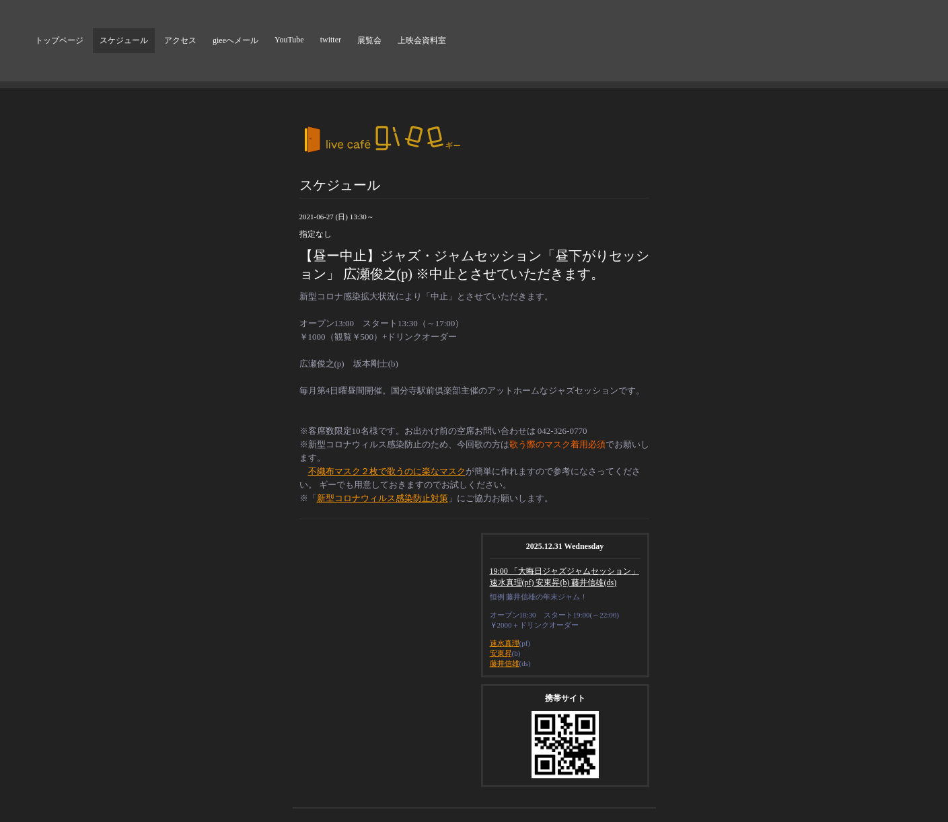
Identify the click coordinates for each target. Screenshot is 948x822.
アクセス (180, 40)
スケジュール (124, 40)
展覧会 (369, 40)
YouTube (289, 39)
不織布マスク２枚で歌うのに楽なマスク (387, 471)
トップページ (59, 40)
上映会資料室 (422, 40)
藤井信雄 (504, 663)
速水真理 (504, 643)
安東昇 (501, 653)
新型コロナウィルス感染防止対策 (382, 498)
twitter (330, 39)
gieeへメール (235, 40)
